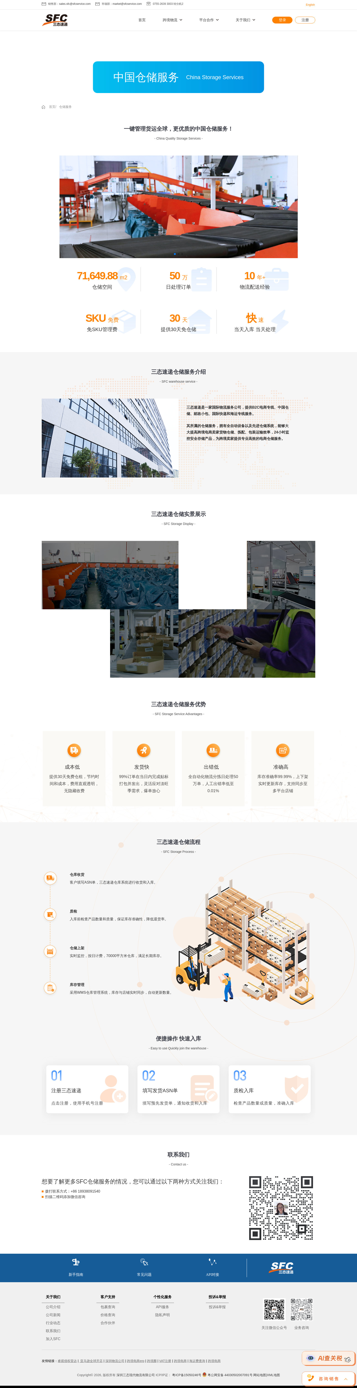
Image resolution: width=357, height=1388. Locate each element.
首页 (142, 20)
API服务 (162, 1307)
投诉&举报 (217, 1307)
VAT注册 (165, 1361)
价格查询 (108, 1315)
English (310, 4)
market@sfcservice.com (127, 3)
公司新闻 (53, 1315)
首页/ (52, 107)
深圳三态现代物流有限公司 (135, 1375)
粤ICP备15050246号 (186, 1375)
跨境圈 (152, 1361)
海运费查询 (197, 1361)
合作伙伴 (108, 1323)
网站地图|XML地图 (266, 1375)
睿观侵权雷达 (67, 1361)
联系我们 (53, 1331)
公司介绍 (53, 1307)
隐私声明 (162, 1315)
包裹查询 (108, 1307)
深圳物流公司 (114, 1361)
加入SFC (53, 1339)
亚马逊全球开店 (91, 1361)
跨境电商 (180, 1361)
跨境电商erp (135, 1361)
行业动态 (53, 1323)
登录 (282, 20)
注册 (305, 20)
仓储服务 (65, 107)
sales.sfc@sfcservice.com (75, 3)
